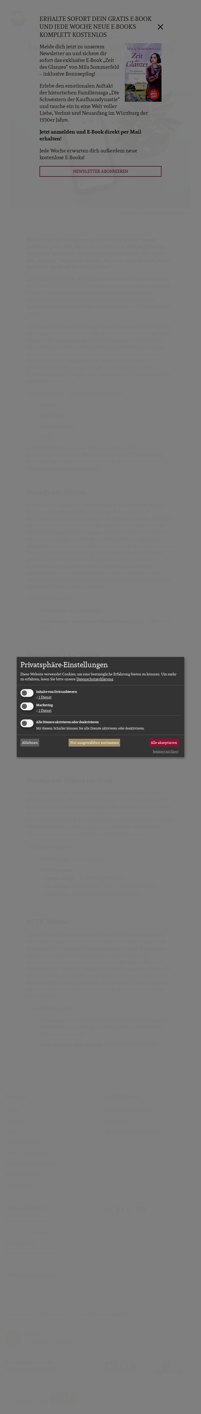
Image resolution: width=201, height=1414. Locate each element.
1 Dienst (44, 697)
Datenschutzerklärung (94, 679)
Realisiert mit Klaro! (165, 751)
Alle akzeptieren (164, 742)
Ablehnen (30, 742)
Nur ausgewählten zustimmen (94, 742)
